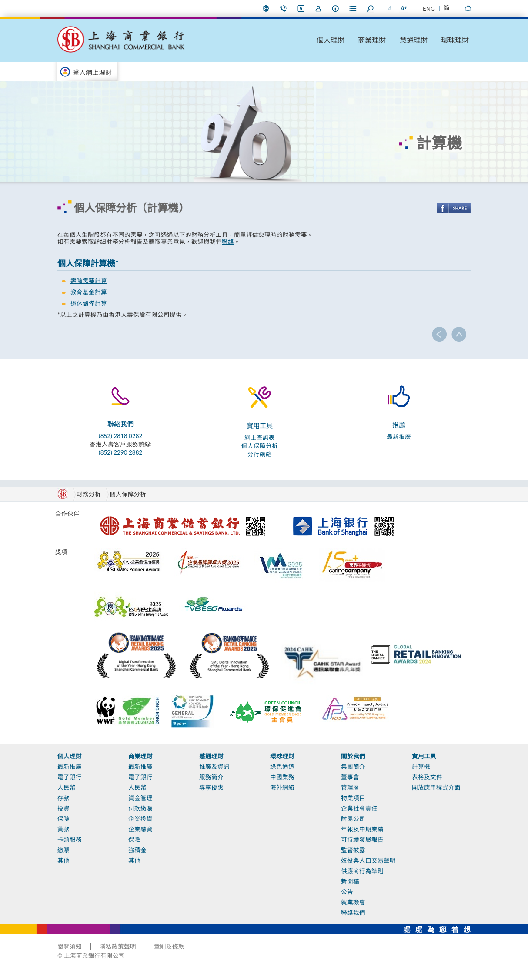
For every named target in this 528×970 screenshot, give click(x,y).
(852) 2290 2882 (120, 452)
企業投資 (140, 818)
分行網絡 (259, 454)
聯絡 (228, 241)
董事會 (350, 777)
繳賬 (63, 850)
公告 (347, 891)
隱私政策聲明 (118, 946)
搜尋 (370, 8)
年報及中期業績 (362, 829)
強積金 (137, 850)
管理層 (350, 787)
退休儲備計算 (88, 303)
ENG (429, 8)
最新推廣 (399, 436)
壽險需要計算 (88, 280)
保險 (63, 818)
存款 (63, 797)
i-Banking (301, 8)
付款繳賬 (140, 808)
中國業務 (282, 777)
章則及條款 (169, 946)
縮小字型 (390, 8)
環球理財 (455, 40)
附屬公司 (353, 818)
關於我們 (353, 756)
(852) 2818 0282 (120, 435)
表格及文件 (427, 777)
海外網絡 (282, 787)
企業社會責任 (359, 808)
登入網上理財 (92, 72)
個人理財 (330, 40)
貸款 (63, 829)
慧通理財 (414, 40)
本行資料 (335, 8)
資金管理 (140, 797)
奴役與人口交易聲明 (368, 860)
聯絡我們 (283, 8)
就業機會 (353, 902)
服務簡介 (211, 777)
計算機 (421, 766)
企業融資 (140, 829)
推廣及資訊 (214, 766)
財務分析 (89, 494)
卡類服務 (69, 839)
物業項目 (353, 797)
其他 (63, 860)
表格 (353, 8)
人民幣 (66, 787)
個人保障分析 (259, 445)
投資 (63, 808)
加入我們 (318, 8)
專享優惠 (211, 787)
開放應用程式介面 (436, 787)
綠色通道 (282, 766)
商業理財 (372, 40)
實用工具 (424, 756)
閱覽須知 (69, 946)
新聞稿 (350, 881)
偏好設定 (266, 8)
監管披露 (353, 850)
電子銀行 (69, 777)
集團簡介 (353, 766)
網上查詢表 (259, 437)
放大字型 (403, 8)
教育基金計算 (88, 292)
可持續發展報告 (362, 839)
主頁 (467, 8)
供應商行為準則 (362, 870)
